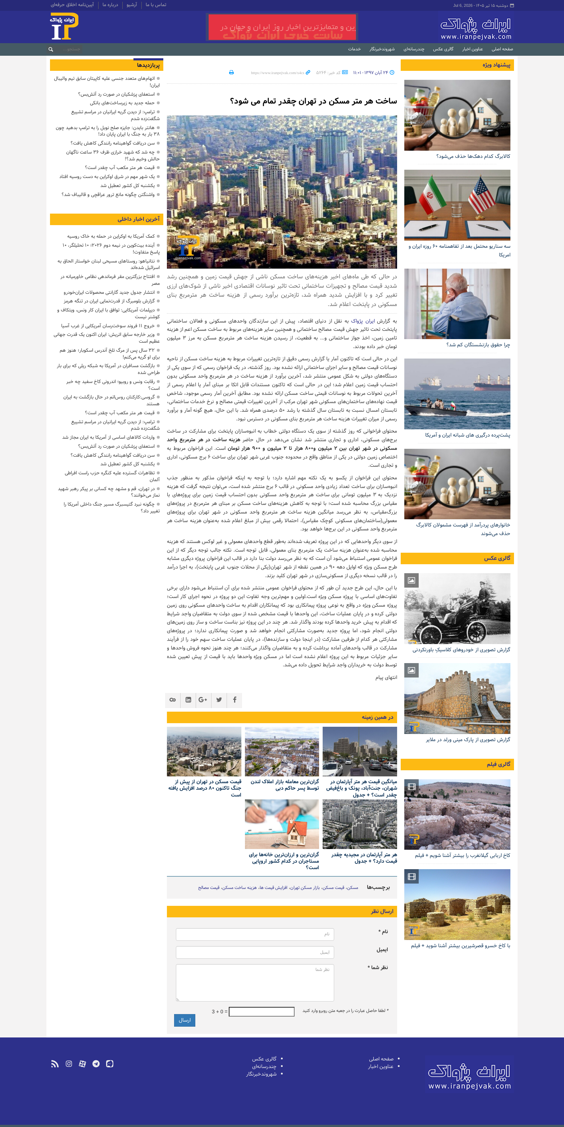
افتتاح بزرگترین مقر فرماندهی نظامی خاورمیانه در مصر (110, 280)
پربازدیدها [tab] (148, 65)
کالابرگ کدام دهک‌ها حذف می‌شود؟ (473, 156)
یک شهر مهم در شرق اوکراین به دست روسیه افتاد (107, 177)
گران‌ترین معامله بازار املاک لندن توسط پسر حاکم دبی (285, 785)
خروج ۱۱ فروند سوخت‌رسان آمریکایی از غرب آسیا (108, 326)
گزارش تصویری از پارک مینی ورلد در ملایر (468, 740)
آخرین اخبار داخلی (139, 219)
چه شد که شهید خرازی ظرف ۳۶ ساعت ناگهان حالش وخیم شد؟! (113, 156)
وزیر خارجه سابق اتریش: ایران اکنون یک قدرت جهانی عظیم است (107, 338)
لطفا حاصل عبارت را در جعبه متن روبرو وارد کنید (345, 1011)
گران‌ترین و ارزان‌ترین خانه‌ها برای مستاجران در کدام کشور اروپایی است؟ (284, 861)
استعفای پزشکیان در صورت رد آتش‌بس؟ (116, 94)
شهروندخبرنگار (382, 49)
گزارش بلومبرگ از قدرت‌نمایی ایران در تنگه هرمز (109, 301)
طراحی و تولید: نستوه (70, 1120)
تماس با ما (156, 5)
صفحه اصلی (502, 49)
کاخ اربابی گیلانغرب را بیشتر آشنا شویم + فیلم (462, 856)
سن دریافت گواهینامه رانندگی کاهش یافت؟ (112, 143)
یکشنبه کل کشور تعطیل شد (127, 186)
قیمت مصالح (208, 887)
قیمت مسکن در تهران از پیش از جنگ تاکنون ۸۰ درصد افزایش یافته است (204, 788)
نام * (383, 932)
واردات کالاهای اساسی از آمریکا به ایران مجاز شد (108, 437)
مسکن (352, 887)
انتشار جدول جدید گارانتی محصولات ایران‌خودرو (109, 292)
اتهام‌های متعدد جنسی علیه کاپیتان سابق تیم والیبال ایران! (107, 82)
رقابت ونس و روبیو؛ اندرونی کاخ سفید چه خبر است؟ (113, 385)
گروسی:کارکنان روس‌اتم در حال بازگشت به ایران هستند (111, 400)
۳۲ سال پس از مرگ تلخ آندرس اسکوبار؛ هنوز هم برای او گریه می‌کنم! (110, 354)
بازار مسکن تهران (305, 887)
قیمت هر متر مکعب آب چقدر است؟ (120, 168)
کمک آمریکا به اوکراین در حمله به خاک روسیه (111, 236)
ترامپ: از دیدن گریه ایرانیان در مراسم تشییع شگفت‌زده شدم (115, 115)
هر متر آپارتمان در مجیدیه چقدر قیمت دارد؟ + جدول (364, 858)
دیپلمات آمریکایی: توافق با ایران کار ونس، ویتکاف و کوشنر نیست (108, 313)
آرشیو (132, 5)
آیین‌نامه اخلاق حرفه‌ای (72, 5)
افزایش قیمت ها (273, 887)
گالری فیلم (498, 764)
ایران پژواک (363, 321)
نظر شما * (378, 968)
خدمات (354, 49)
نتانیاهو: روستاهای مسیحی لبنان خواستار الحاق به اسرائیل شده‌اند (109, 264)
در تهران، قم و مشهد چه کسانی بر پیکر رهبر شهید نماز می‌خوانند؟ (109, 492)
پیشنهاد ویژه (496, 65)
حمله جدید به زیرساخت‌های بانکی (122, 103)
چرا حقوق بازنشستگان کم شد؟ (478, 345)
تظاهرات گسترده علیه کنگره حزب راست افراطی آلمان (112, 476)
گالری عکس (443, 49)
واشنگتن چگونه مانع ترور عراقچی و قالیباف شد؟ (108, 195)
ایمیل (382, 950)
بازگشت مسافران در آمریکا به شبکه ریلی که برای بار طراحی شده (108, 369)
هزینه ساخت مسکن (239, 887)
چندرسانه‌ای (414, 49)
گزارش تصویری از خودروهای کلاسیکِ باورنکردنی (461, 650)
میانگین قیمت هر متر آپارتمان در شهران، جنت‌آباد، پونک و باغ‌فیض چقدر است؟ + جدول (361, 788)
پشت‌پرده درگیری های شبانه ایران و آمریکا (467, 435)
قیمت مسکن (333, 887)
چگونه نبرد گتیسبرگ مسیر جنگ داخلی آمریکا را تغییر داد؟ (112, 508)
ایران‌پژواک (438, 27)
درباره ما (110, 5)
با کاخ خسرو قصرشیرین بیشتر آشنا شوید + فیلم (460, 946)
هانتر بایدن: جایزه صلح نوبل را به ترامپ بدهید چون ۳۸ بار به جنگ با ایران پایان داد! (108, 131)
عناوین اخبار (472, 49)
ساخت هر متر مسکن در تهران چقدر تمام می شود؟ (306, 101)
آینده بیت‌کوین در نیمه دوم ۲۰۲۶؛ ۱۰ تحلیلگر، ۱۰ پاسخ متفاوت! (111, 249)
